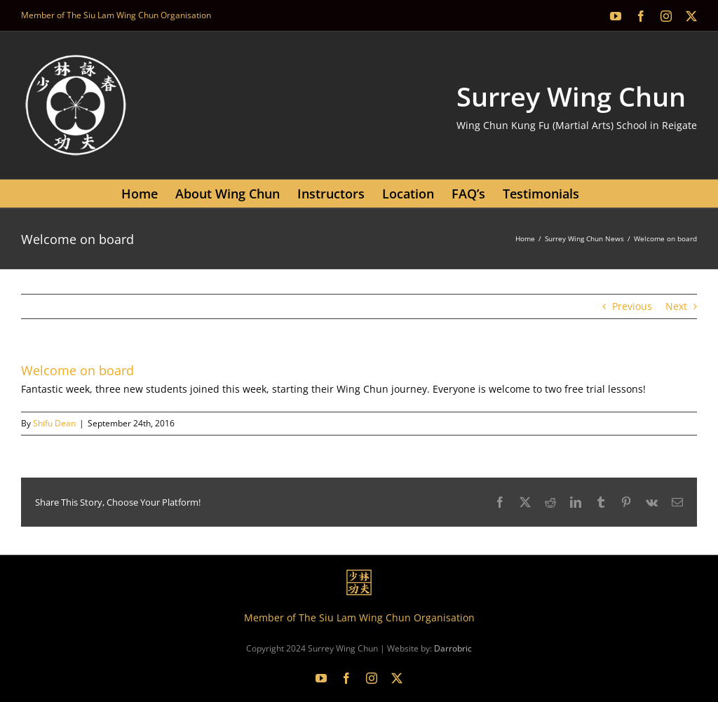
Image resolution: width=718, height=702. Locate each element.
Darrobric (453, 648)
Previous (632, 306)
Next (676, 306)
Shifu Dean (54, 423)
